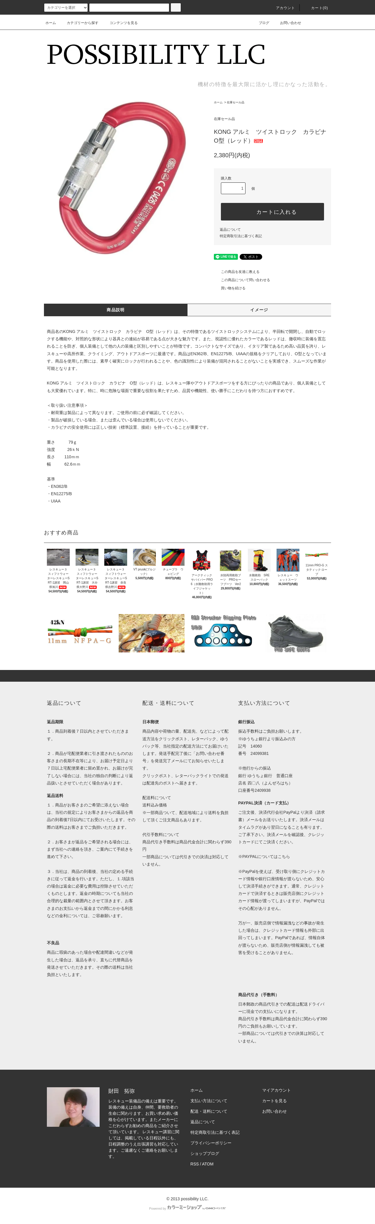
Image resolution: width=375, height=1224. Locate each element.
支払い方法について (208, 1100)
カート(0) (316, 8)
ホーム (50, 23)
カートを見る (274, 1100)
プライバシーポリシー (210, 1143)
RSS (194, 1164)
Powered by (187, 1208)
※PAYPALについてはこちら (264, 856)
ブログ (260, 23)
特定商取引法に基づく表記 (241, 236)
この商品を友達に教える (237, 272)
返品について (230, 230)
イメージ (259, 309)
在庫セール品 (235, 102)
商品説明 (116, 309)
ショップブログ (204, 1153)
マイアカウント (276, 1090)
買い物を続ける (230, 288)
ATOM (208, 1164)
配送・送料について (208, 1111)
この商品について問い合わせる (242, 280)
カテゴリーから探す (79, 23)
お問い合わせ (287, 23)
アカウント (282, 8)
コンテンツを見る (120, 23)
